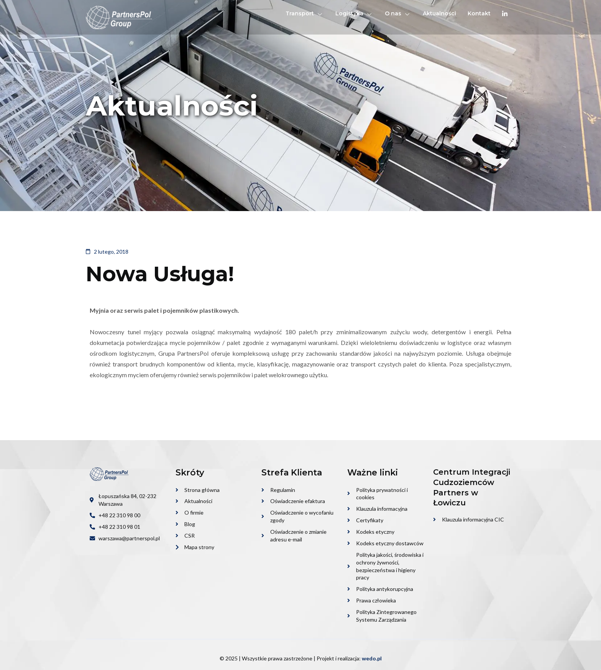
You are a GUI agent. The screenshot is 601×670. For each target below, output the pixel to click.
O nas (398, 13)
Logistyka (354, 13)
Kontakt (479, 13)
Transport (305, 13)
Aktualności (439, 13)
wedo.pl (372, 658)
